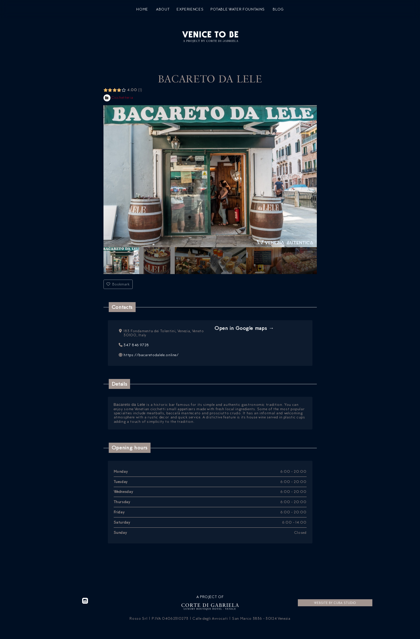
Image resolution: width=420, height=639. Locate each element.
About (163, 9)
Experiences (190, 9)
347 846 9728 (136, 344)
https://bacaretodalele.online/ (151, 354)
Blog (278, 9)
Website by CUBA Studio (335, 603)
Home (142, 9)
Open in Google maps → (244, 328)
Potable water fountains (237, 9)
